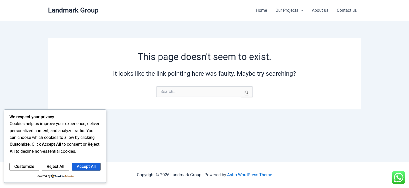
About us (320, 10)
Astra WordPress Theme (249, 174)
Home (261, 10)
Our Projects (289, 10)
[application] (301, 10)
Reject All (55, 166)
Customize (24, 166)
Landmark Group (73, 10)
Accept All (86, 166)
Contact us (347, 10)
